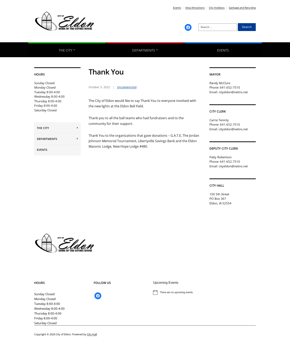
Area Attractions (195, 7)
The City (65, 50)
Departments (143, 50)
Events (177, 7)
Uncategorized (127, 87)
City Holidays (217, 7)
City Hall (92, 334)
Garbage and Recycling (242, 7)
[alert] (204, 292)
